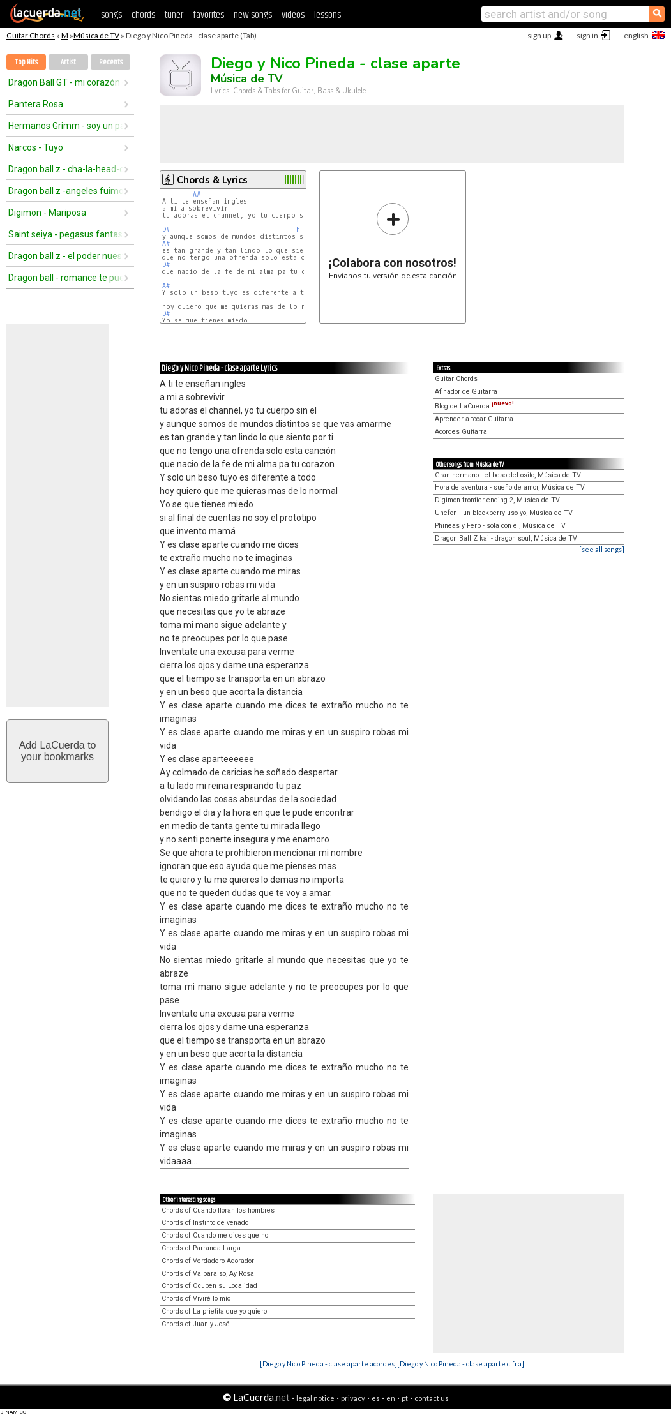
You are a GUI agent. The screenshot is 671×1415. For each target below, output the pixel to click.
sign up (539, 35)
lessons (327, 15)
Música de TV (96, 35)
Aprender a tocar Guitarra (474, 419)
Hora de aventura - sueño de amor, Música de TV (510, 487)
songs (111, 15)
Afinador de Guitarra (466, 391)
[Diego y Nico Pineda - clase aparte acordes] (328, 1363)
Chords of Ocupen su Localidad (209, 1286)
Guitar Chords (30, 35)
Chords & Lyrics (212, 180)
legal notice (315, 1398)
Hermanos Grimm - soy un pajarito (65, 126)
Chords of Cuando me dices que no (215, 1235)
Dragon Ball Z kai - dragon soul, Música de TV (506, 538)
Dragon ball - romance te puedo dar (65, 278)
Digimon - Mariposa (47, 212)
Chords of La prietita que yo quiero (214, 1311)
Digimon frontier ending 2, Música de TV (497, 500)
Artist (68, 62)
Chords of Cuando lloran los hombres (218, 1210)
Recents (111, 62)
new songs (253, 15)
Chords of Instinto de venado (205, 1222)
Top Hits (26, 62)
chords (143, 15)
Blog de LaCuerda (474, 406)
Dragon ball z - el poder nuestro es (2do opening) (65, 256)
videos (293, 15)
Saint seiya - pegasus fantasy (65, 234)
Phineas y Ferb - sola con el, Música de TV (500, 525)
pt (405, 1398)
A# (196, 194)
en (390, 1398)
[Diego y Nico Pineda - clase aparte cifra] (460, 1363)
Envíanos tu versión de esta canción (393, 241)
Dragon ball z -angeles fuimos (65, 191)
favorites (208, 15)
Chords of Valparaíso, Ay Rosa (208, 1273)
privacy (353, 1398)
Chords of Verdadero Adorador (208, 1261)
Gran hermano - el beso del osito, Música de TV (508, 475)
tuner (174, 15)
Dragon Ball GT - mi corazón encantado (65, 82)
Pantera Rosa (35, 104)
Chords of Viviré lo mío (196, 1298)
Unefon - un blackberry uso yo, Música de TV (504, 513)
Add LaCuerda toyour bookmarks (57, 751)
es (376, 1398)
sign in (587, 35)
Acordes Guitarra (461, 432)
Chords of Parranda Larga (201, 1248)
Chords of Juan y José (196, 1324)
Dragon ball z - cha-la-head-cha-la (65, 169)
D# (166, 229)
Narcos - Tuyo (35, 147)
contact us (431, 1398)
